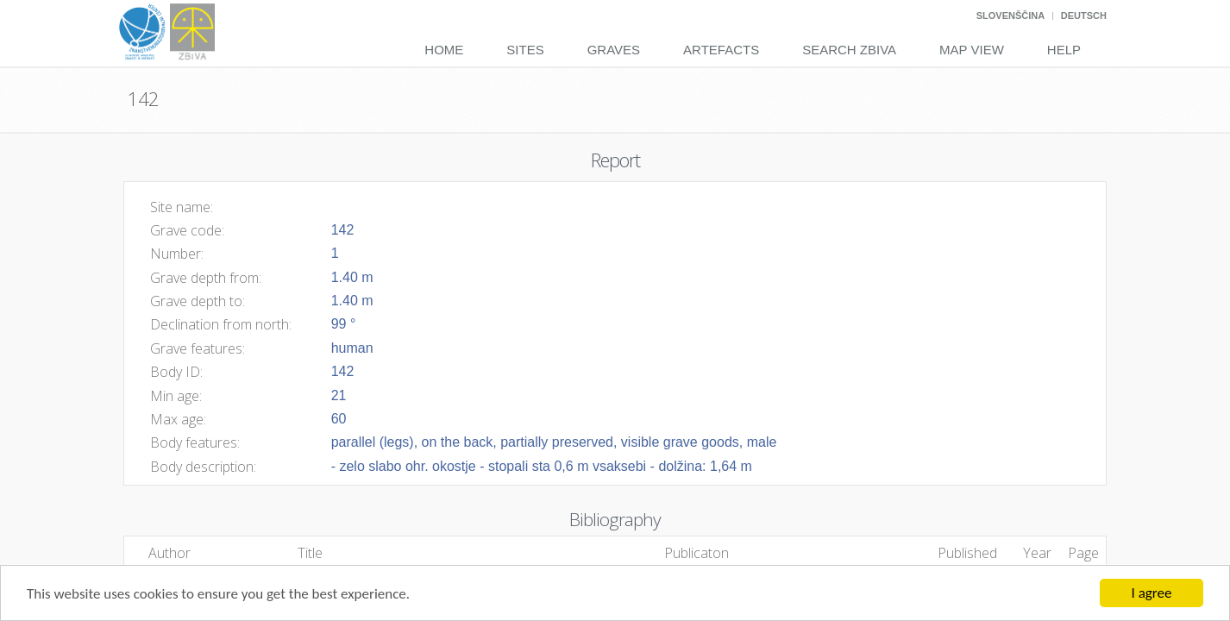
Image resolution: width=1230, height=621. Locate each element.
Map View (971, 49)
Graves (613, 49)
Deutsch (1084, 15)
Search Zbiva (849, 49)
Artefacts (721, 49)
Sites (524, 49)
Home (443, 49)
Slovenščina (1010, 15)
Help (1064, 49)
